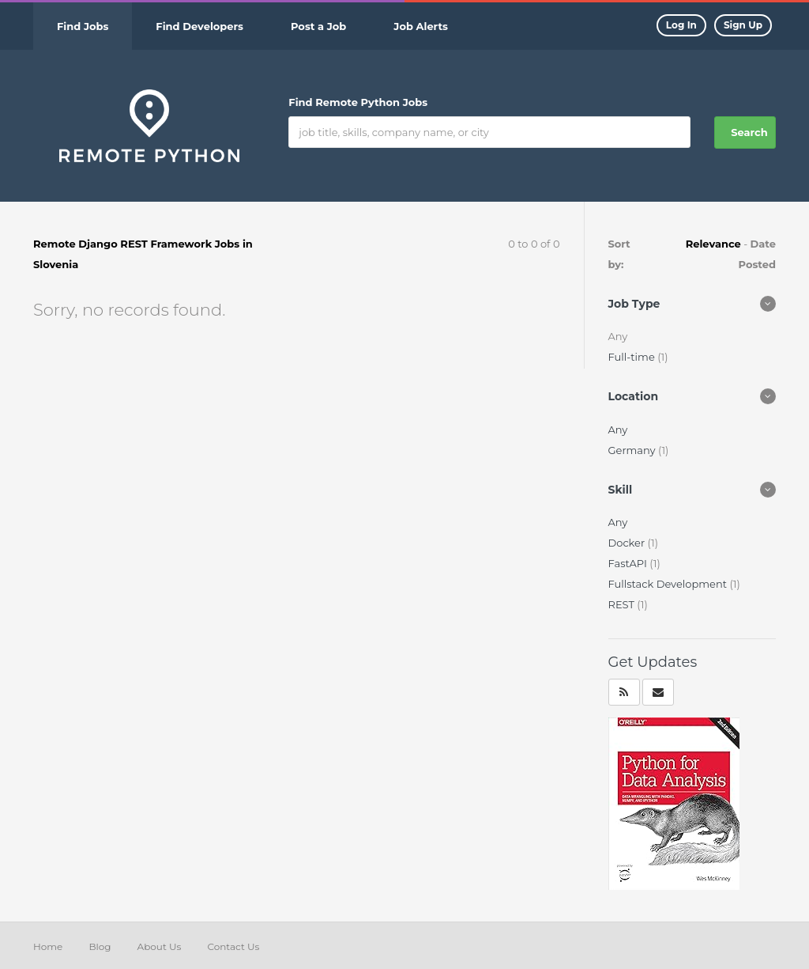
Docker (628, 542)
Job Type (634, 304)
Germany (633, 450)
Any (618, 429)
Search (749, 132)
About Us (159, 946)
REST (623, 604)
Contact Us (233, 946)
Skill (620, 490)
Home (47, 946)
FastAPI (629, 563)
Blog (99, 946)
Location (633, 396)
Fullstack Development (669, 583)
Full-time (633, 356)
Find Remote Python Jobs (357, 102)
